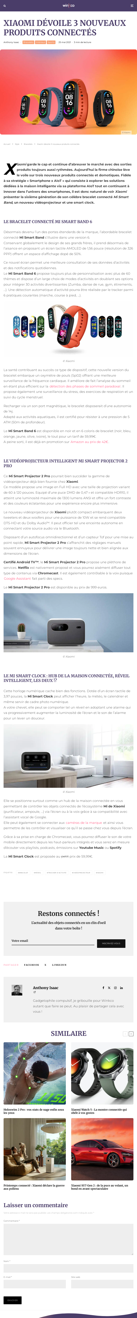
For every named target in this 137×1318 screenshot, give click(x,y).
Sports (51, 42)
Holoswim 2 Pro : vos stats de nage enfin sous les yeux (34, 1111)
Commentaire (12, 1220)
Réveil (38, 873)
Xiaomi (100, 873)
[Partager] (31, 965)
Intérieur (40, 42)
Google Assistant (17, 579)
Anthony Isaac (11, 42)
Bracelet (23, 873)
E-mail (8, 1282)
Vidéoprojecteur (81, 873)
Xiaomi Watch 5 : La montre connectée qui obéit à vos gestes (99, 1111)
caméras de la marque (84, 823)
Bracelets (28, 42)
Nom (7, 1267)
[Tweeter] (46, 965)
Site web (75, 1282)
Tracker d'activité (57, 873)
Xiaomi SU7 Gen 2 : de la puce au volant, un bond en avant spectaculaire (99, 1187)
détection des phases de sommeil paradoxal (85, 386)
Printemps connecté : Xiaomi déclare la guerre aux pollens (34, 1187)
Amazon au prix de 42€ (89, 442)
